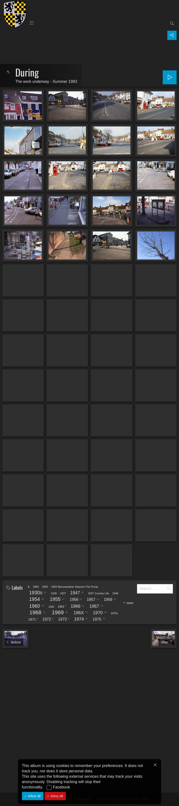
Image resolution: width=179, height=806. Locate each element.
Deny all (56, 796)
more (130, 603)
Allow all (34, 796)
